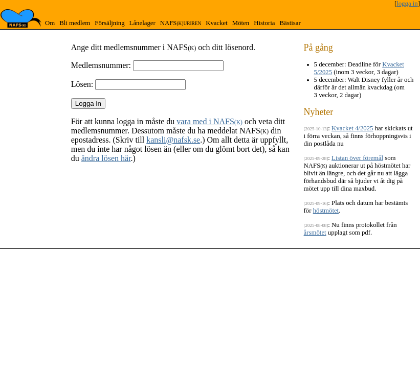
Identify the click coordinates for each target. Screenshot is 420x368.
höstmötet (326, 210)
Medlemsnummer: (101, 65)
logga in (407, 3)
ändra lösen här (106, 158)
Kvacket (217, 23)
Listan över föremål (357, 158)
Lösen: (82, 84)
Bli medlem (74, 23)
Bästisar (289, 23)
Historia (264, 23)
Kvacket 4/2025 (352, 128)
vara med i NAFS (209, 121)
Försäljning (109, 23)
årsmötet (315, 232)
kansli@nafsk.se (173, 139)
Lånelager (142, 23)
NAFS (180, 23)
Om (50, 23)
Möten (240, 23)
